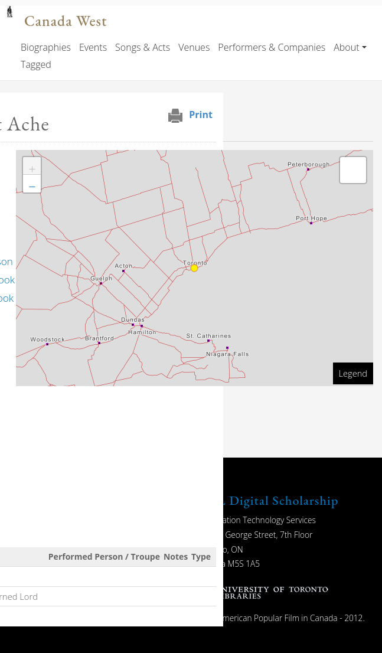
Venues (194, 47)
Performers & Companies (271, 47)
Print (201, 114)
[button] (32, 166)
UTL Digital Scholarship (268, 500)
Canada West (65, 21)
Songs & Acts (142, 47)
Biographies (46, 47)
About (346, 47)
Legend (353, 373)
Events (93, 47)
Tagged (36, 64)
